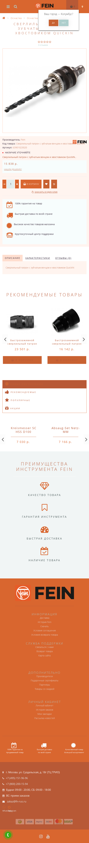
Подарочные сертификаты (44, 680)
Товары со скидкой (44, 688)
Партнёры (44, 684)
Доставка (44, 617)
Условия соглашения (44, 630)
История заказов (44, 709)
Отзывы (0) (63, 258)
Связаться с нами (44, 647)
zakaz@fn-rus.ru (16, 801)
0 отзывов (43, 45)
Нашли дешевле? (13, 169)
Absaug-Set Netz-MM (66, 430)
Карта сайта (44, 655)
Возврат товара (45, 651)
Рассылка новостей (44, 718)
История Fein (44, 622)
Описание (12, 258)
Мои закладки (44, 713)
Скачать (44, 626)
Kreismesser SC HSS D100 (23, 430)
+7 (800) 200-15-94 (17, 784)
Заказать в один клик (46, 192)
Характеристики (37, 258)
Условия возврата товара (44, 634)
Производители (44, 676)
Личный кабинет (44, 705)
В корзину (31, 184)
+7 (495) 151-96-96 (17, 778)
